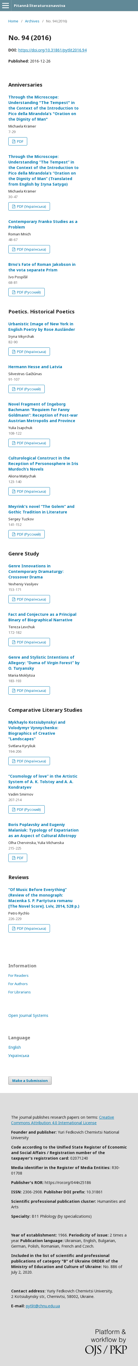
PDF (19, 141)
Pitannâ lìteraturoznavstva (39, 5)
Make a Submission (30, 1080)
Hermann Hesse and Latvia (35, 366)
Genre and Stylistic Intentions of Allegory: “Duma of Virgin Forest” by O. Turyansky (44, 663)
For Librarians (19, 992)
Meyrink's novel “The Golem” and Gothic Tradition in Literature (41, 509)
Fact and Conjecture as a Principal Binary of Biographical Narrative (42, 617)
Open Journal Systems (28, 1015)
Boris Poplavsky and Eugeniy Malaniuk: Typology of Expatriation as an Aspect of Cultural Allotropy (43, 830)
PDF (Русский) (28, 292)
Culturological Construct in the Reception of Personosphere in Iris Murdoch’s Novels (43, 463)
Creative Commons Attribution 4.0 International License (62, 1120)
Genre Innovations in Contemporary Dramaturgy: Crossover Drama (36, 571)
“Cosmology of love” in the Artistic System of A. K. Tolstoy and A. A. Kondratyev (42, 781)
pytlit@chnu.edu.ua (43, 1305)
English (14, 1047)
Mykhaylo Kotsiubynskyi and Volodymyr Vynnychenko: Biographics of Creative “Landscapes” (36, 730)
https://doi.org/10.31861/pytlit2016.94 (52, 50)
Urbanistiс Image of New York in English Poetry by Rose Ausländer (41, 326)
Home (13, 21)
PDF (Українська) (31, 206)
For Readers (18, 975)
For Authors (18, 983)
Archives (32, 21)
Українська (18, 1055)
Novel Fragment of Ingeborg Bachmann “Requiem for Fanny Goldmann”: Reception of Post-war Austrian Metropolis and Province (43, 412)
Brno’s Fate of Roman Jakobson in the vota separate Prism (42, 267)
